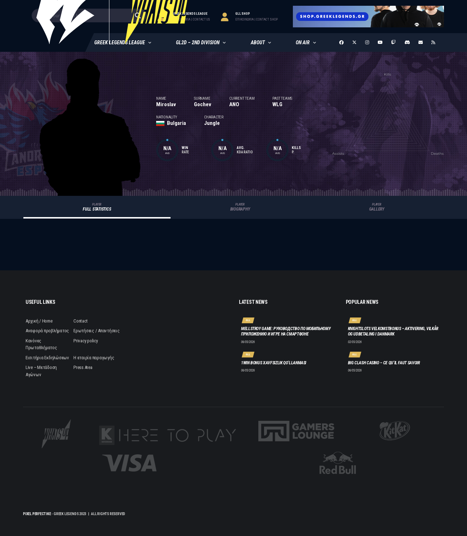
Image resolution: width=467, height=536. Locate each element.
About (258, 42)
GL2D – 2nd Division (197, 42)
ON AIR (303, 42)
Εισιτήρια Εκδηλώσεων (47, 357)
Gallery (376, 207)
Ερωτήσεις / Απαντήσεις (96, 330)
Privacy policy (85, 340)
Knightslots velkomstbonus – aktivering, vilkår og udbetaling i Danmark (393, 331)
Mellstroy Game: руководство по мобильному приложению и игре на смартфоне (285, 331)
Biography (240, 207)
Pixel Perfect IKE (37, 514)
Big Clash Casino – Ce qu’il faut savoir (384, 362)
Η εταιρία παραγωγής (93, 357)
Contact (80, 321)
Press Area (82, 367)
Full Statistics (97, 207)
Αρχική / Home (39, 321)
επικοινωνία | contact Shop (256, 19)
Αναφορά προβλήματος (47, 330)
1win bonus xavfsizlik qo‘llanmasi (273, 362)
